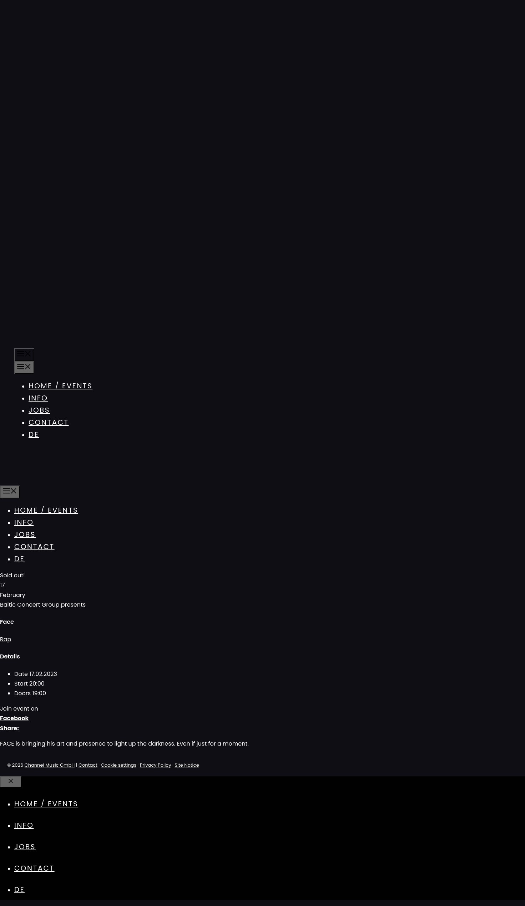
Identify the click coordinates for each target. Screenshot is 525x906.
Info (38, 398)
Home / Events (60, 386)
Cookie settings (119, 765)
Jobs (39, 410)
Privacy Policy (155, 765)
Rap (5, 639)
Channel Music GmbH (50, 765)
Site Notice (187, 765)
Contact (49, 422)
